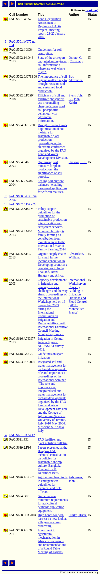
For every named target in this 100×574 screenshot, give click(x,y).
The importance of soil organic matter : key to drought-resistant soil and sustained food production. (52, 84)
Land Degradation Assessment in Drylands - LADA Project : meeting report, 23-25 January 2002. (51, 28)
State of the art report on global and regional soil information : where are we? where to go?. (52, 65)
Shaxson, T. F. (78, 162)
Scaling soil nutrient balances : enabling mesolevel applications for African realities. (52, 186)
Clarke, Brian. (78, 515)
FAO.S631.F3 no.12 (22, 435)
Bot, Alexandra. (76, 78)
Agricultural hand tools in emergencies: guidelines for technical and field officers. (52, 484)
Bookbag (92, 10)
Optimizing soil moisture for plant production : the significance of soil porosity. (50, 169)
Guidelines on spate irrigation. (50, 355)
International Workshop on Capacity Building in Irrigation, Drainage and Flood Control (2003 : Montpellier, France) (78, 296)
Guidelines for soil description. (50, 51)
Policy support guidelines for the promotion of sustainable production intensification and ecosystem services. (52, 218)
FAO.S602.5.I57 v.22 (22, 204)
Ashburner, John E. (76, 479)
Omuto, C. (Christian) (75, 59)
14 (5, 204)
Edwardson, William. (76, 255)
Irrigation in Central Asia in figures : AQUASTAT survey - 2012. (52, 344)
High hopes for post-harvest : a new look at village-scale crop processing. (52, 520)
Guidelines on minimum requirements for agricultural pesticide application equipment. (53, 503)
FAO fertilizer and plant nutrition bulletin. (52, 441)
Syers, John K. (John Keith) (76, 99)
